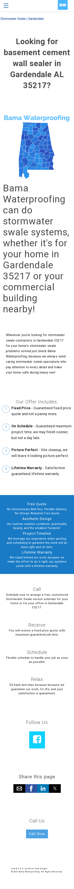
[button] (19, 788)
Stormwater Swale (13, 19)
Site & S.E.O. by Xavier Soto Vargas (29, 868)
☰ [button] (6, 5)
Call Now (37, 834)
